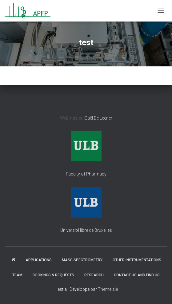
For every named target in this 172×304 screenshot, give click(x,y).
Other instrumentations (137, 260)
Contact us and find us (137, 275)
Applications (39, 260)
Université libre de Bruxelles (86, 230)
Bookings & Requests (53, 275)
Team (17, 275)
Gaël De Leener (98, 118)
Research (94, 275)
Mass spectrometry (82, 260)
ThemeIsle (108, 289)
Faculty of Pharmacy (86, 174)
